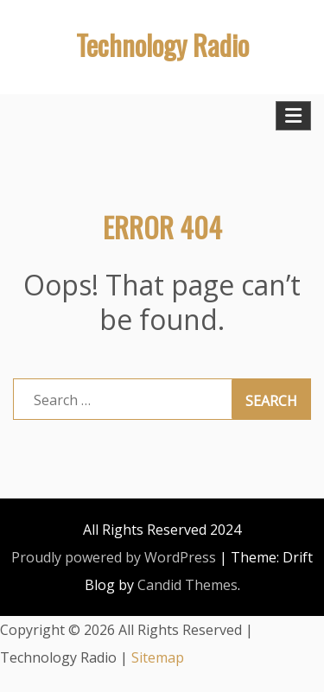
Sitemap (157, 657)
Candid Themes (187, 584)
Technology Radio (162, 44)
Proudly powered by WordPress (113, 557)
